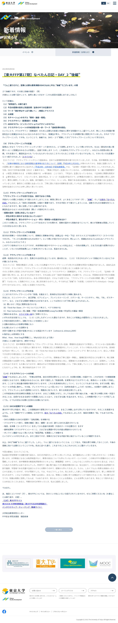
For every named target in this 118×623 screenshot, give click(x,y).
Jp (103, 3)
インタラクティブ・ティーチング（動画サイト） (22, 507)
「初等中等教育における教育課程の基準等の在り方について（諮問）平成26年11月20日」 (43, 163)
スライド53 (108, 235)
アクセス (93, 591)
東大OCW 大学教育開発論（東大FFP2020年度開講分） (24, 503)
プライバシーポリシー (60, 611)
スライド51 (27, 156)
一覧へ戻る (58, 530)
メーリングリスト (67, 591)
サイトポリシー (45, 611)
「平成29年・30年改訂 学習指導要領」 (50, 166)
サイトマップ (34, 611)
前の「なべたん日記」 (53, 412)
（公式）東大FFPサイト (12, 500)
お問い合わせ (36, 591)
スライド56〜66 (25, 314)
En (108, 3)
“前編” (90, 199)
